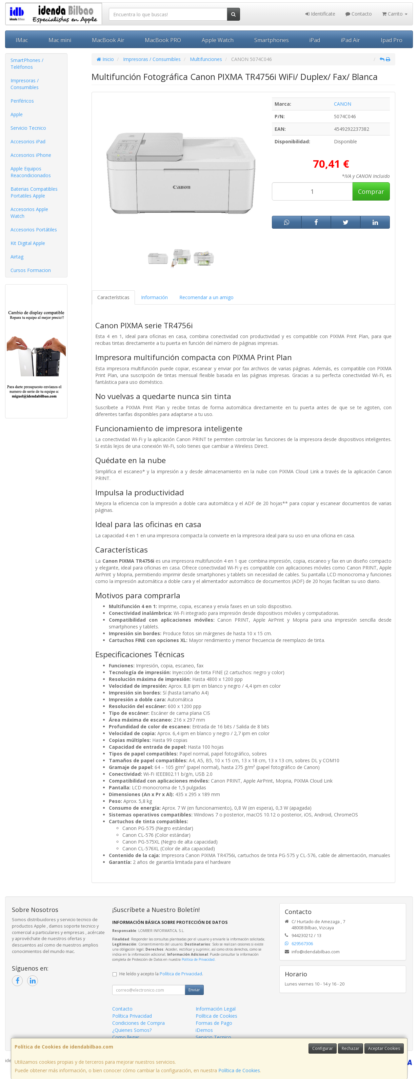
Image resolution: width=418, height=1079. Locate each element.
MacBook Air (108, 40)
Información (154, 297)
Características (113, 297)
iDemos (204, 1030)
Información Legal (216, 1008)
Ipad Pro (391, 40)
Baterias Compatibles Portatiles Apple (34, 192)
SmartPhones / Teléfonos (27, 63)
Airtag (17, 256)
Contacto (358, 14)
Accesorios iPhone (31, 155)
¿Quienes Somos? (132, 1030)
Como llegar (125, 1037)
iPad (314, 40)
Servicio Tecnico (28, 128)
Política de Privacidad (198, 959)
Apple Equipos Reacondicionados (31, 172)
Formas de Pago (214, 1023)
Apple (17, 114)
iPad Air (350, 40)
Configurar (322, 1048)
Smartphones (271, 40)
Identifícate (320, 14)
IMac (22, 40)
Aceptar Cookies (384, 1048)
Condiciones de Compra (138, 1023)
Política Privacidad (132, 1016)
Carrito (394, 14)
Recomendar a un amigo (206, 297)
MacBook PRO (163, 40)
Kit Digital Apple (28, 243)
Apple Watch (218, 40)
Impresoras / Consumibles (25, 83)
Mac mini (59, 40)
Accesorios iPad (28, 141)
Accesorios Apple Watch (29, 212)
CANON (342, 104)
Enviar (194, 990)
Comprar (371, 191)
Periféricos (22, 101)
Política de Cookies (239, 1070)
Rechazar (350, 1048)
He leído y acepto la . (161, 974)
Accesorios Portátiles (34, 229)
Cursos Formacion (31, 270)
